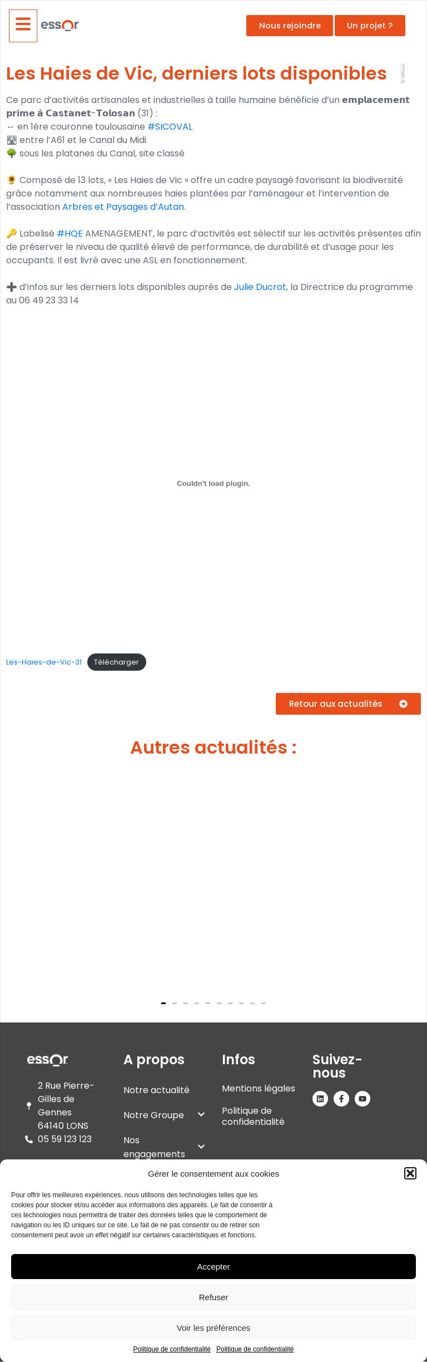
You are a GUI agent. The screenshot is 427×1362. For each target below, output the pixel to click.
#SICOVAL (169, 126)
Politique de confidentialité (172, 1349)
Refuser (214, 1297)
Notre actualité (156, 1090)
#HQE (70, 233)
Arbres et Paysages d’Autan (123, 206)
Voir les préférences (214, 1328)
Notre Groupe (164, 1115)
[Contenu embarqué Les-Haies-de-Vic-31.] (213, 483)
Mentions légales (258, 1088)
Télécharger (116, 662)
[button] (410, 1173)
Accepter (213, 1266)
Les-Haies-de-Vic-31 (44, 662)
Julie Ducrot (260, 287)
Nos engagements (164, 1147)
